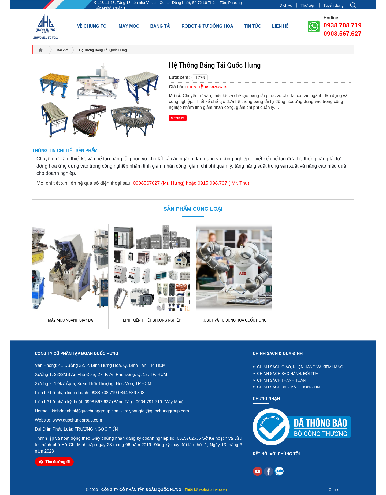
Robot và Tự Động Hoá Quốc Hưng (233, 320)
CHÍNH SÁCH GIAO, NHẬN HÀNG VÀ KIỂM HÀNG (298, 367)
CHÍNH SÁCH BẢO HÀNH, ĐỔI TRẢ (285, 373)
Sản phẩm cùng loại (193, 209)
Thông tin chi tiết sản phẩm (65, 150)
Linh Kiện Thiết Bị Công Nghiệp (152, 320)
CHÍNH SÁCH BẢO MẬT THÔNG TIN (286, 387)
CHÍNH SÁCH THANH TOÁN (279, 380)
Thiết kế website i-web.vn (206, 489)
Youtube (178, 118)
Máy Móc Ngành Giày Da (70, 320)
